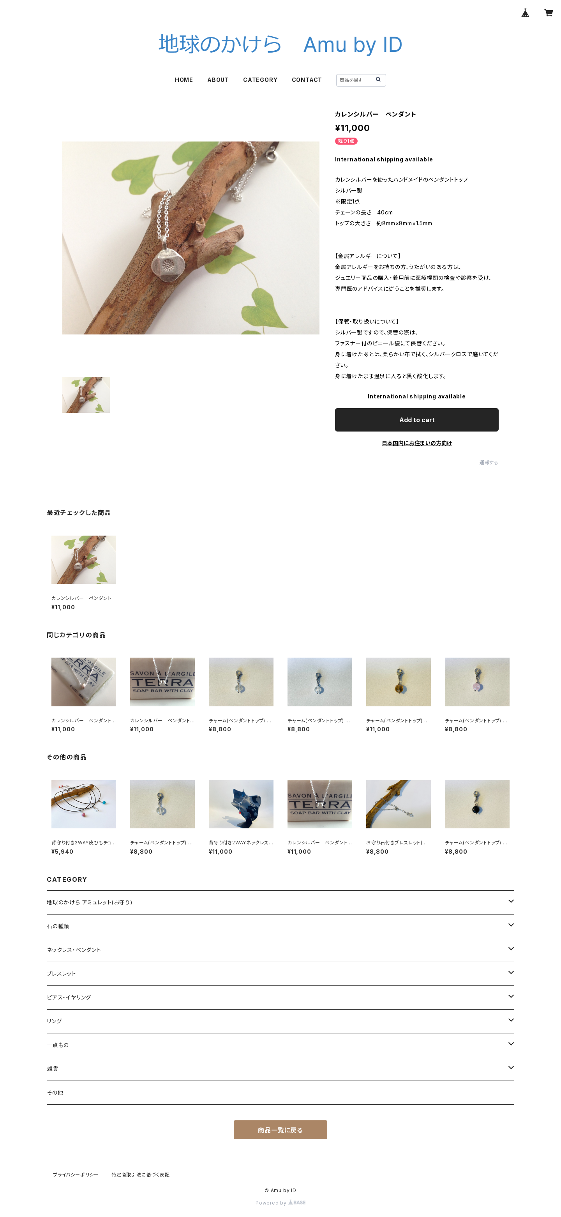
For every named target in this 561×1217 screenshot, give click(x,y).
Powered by (280, 1203)
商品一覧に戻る (280, 1130)
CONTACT (307, 79)
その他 (55, 1092)
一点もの (58, 1045)
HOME (184, 79)
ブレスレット (61, 973)
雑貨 (52, 1068)
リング (54, 1021)
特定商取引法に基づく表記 (140, 1175)
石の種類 (58, 926)
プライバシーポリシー (76, 1175)
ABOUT (218, 79)
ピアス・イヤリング (69, 997)
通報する (489, 462)
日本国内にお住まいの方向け (417, 443)
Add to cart (417, 420)
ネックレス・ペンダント (74, 949)
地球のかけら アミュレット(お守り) (89, 902)
